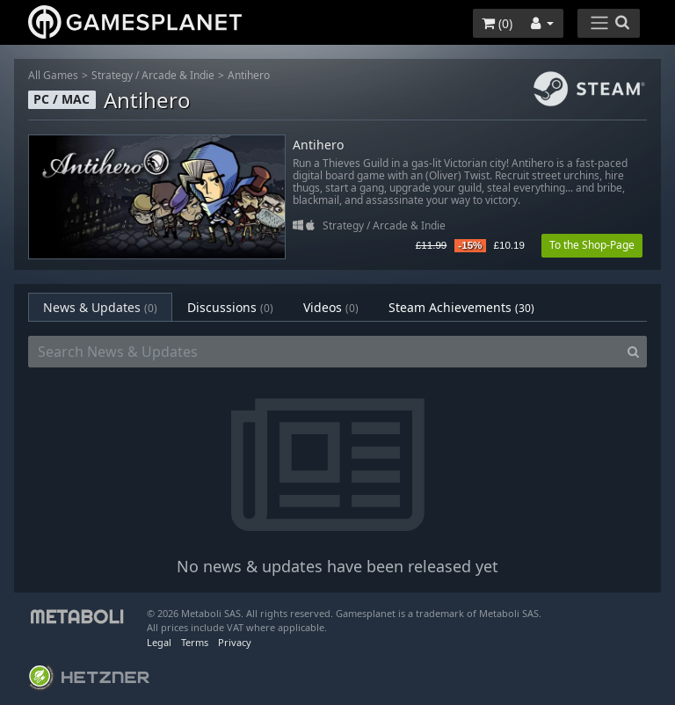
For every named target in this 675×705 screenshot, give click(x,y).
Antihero (249, 75)
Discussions (230, 307)
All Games (53, 75)
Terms (194, 642)
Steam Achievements (461, 307)
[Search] (633, 351)
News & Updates (100, 307)
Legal (159, 642)
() (497, 23)
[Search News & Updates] (324, 351)
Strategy (112, 75)
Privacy (234, 642)
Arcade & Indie (178, 75)
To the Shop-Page (592, 244)
